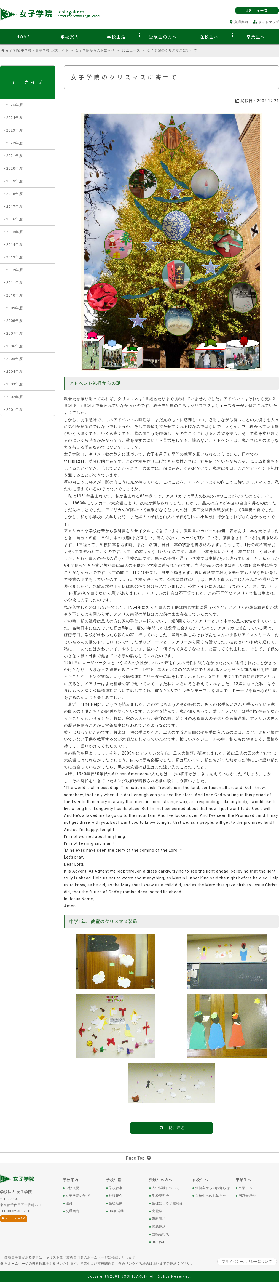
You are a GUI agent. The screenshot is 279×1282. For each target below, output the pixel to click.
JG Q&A (158, 1242)
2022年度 (14, 143)
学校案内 (70, 1180)
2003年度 (14, 384)
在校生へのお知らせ (210, 1196)
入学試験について (165, 1188)
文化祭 (157, 1211)
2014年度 (14, 244)
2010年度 (14, 295)
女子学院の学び (78, 1196)
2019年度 (14, 181)
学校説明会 (160, 1196)
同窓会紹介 (247, 1196)
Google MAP (13, 1218)
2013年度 (14, 257)
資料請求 (159, 1219)
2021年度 (14, 156)
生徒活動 (116, 1203)
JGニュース (257, 10)
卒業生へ (243, 1180)
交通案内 (239, 22)
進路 (69, 1203)
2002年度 (14, 397)
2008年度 (14, 321)
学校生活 (114, 1180)
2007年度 (14, 333)
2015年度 (14, 232)
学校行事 (116, 1188)
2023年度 (14, 130)
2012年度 (14, 270)
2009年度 (14, 308)
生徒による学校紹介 (167, 1203)
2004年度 (14, 371)
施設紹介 (116, 1196)
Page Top (139, 1158)
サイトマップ (266, 22)
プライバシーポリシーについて (247, 1262)
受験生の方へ (160, 1180)
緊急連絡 (159, 1226)
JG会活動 (116, 1211)
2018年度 (14, 194)
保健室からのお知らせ (212, 1188)
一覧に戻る (172, 1128)
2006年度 (14, 346)
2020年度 (14, 168)
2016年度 (14, 219)
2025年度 (14, 105)
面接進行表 (160, 1234)
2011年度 (14, 283)
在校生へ (200, 1180)
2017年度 (14, 206)
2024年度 (14, 118)
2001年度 (14, 409)
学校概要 (72, 1188)
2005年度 (14, 359)
